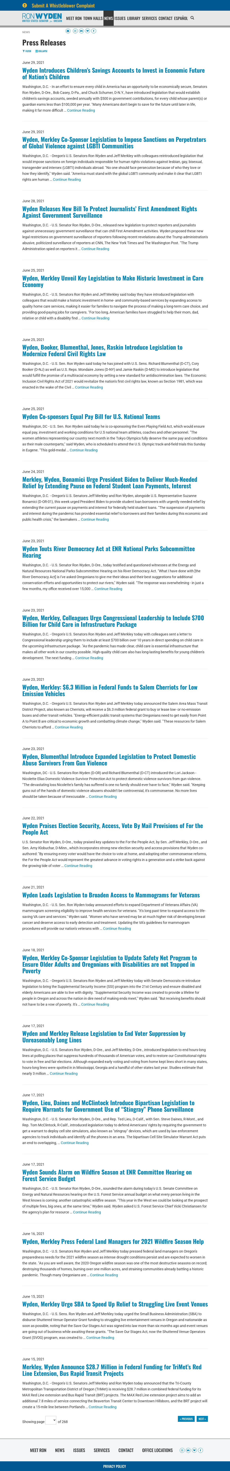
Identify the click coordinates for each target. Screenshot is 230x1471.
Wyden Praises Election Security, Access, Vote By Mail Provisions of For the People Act (112, 828)
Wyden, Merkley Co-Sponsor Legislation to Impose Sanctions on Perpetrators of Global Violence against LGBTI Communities (114, 142)
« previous (186, 1419)
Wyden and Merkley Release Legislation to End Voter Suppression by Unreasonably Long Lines (103, 1036)
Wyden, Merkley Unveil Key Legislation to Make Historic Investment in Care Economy (112, 281)
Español (181, 18)
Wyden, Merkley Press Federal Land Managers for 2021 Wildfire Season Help (113, 1241)
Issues (120, 18)
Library (133, 18)
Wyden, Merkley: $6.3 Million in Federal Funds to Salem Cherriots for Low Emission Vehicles (109, 690)
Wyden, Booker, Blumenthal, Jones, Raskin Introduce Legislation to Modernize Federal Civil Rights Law (102, 350)
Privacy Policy (114, 1466)
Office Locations (157, 1450)
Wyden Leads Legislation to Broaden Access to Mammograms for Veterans (111, 894)
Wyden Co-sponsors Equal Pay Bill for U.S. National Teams (91, 416)
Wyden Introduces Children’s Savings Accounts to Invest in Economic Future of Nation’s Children (113, 73)
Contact (166, 18)
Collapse (41, 51)
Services (149, 18)
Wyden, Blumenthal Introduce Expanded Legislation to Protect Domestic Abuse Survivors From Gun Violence (109, 759)
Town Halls (93, 18)
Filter (27, 51)
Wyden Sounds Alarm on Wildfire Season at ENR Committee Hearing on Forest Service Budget (107, 1175)
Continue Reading (81, 110)
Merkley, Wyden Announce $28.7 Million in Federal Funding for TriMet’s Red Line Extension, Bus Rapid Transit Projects (112, 1370)
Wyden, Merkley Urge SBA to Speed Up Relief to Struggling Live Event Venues (115, 1303)
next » (202, 1419)
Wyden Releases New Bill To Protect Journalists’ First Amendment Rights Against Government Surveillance (109, 211)
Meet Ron (74, 18)
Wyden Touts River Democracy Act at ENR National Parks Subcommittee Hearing (108, 551)
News (108, 18)
